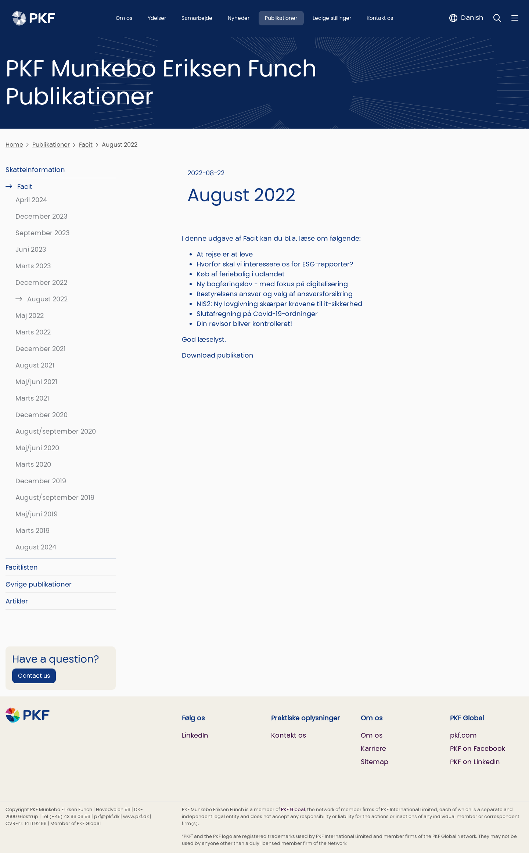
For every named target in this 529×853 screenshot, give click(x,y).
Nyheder (238, 18)
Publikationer (281, 18)
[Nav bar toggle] (515, 17)
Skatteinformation (35, 169)
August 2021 (34, 365)
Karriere (373, 748)
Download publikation (217, 355)
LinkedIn (195, 735)
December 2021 (40, 348)
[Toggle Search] (497, 17)
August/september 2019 (54, 497)
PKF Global (293, 809)
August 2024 (35, 547)
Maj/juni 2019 (36, 514)
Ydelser (157, 18)
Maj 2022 (29, 315)
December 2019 (40, 480)
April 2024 (31, 199)
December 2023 (41, 216)
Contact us (34, 675)
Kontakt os (380, 18)
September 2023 (42, 232)
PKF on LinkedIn (475, 761)
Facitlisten (22, 567)
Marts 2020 (33, 464)
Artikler (17, 601)
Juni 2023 (30, 249)
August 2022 (46, 299)
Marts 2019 (32, 530)
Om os (124, 18)
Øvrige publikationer (39, 584)
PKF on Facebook (477, 748)
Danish (472, 17)
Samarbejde (196, 18)
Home (14, 144)
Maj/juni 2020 (37, 447)
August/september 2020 (55, 431)
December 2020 (41, 414)
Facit (86, 144)
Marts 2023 (33, 265)
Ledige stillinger (332, 18)
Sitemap (374, 761)
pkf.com (463, 735)
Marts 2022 (33, 332)
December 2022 (41, 282)
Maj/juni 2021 (36, 381)
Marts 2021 (32, 398)
